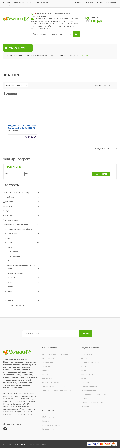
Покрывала (22, 296)
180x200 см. (15, 256)
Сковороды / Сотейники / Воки (93, 394)
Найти (86, 333)
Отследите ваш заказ (94, 2)
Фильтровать (101, 174)
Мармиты (84, 378)
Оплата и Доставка (42, 2)
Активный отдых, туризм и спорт (21, 192)
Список (108, 85)
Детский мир (21, 197)
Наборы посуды (87, 374)
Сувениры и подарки (21, 220)
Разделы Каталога (16, 47)
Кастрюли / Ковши (88, 390)
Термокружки (86, 354)
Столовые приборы (89, 386)
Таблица (96, 85)
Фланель (23, 277)
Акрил (72, 55)
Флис (23, 282)
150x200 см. (15, 252)
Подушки (22, 291)
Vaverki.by (20, 444)
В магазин (79, 2)
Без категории (48, 358)
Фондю (83, 366)
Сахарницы (85, 406)
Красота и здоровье (21, 206)
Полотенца (22, 300)
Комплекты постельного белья (22, 229)
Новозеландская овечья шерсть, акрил (23, 267)
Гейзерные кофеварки (90, 362)
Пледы (63, 55)
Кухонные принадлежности (92, 402)
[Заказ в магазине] (16, 85)
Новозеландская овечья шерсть (23, 261)
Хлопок (23, 286)
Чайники (84, 358)
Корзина (45, 421)
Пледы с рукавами (15, 273)
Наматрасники (22, 233)
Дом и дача (21, 201)
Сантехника (21, 215)
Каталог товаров (22, 55)
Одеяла (22, 238)
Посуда (21, 211)
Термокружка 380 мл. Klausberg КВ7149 (58, 390)
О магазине (9, 5)
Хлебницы (85, 382)
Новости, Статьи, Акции (22, 2)
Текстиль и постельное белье (44, 55)
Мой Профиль (111, 2)
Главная (6, 2)
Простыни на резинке (22, 305)
